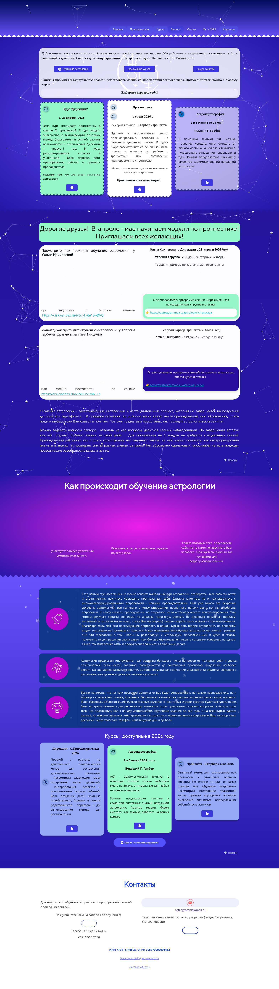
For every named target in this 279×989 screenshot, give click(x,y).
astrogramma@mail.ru (190, 910)
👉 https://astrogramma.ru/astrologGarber (175, 385)
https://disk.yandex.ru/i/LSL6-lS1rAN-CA (70, 394)
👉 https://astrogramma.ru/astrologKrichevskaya (179, 312)
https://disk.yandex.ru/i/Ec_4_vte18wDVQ (73, 315)
